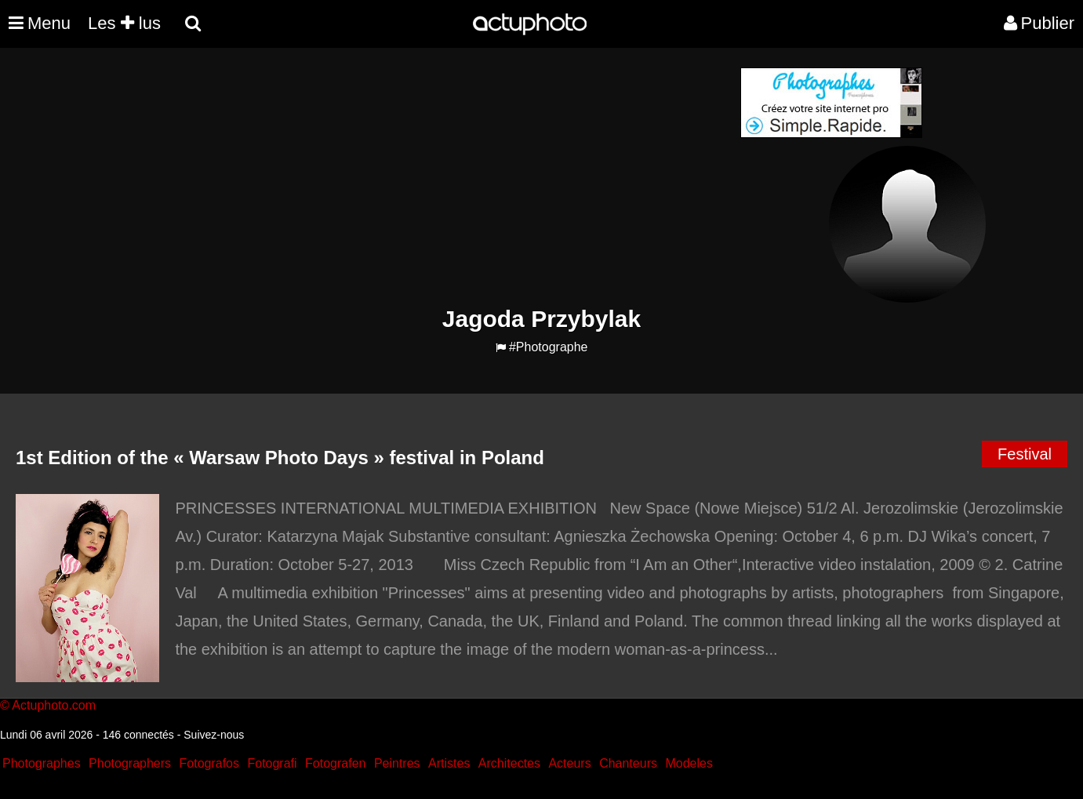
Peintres (397, 763)
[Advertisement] (447, 177)
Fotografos (209, 763)
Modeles (688, 763)
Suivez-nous (214, 734)
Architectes (509, 763)
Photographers (130, 763)
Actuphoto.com (54, 705)
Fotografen (335, 763)
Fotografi (271, 763)
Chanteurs (628, 763)
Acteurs (569, 763)
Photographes (41, 763)
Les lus (124, 23)
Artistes (449, 763)
